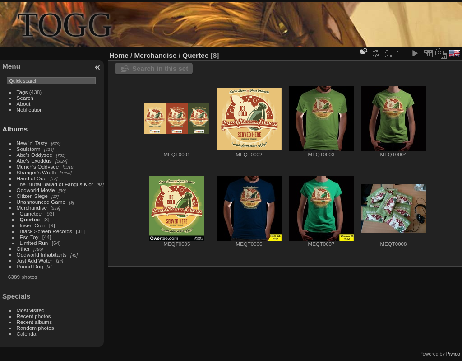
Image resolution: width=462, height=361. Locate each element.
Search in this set (160, 68)
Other (23, 249)
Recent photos (34, 316)
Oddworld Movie (36, 190)
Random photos (35, 328)
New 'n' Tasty (32, 143)
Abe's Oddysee (34, 155)
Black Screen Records (46, 231)
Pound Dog (30, 266)
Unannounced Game (41, 202)
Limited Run (34, 243)
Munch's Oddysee (38, 166)
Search (25, 98)
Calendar (27, 334)
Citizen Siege (32, 196)
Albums (15, 129)
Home (119, 55)
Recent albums (34, 322)
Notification (30, 110)
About (24, 104)
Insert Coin (33, 225)
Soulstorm (29, 149)
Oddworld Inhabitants (42, 255)
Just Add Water (34, 260)
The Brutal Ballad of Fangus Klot (55, 184)
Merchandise (32, 208)
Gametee (31, 213)
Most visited (31, 310)
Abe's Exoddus (34, 161)
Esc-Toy (29, 237)
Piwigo (453, 353)
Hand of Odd (32, 178)
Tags (22, 92)
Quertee (30, 219)
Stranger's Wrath (36, 172)
